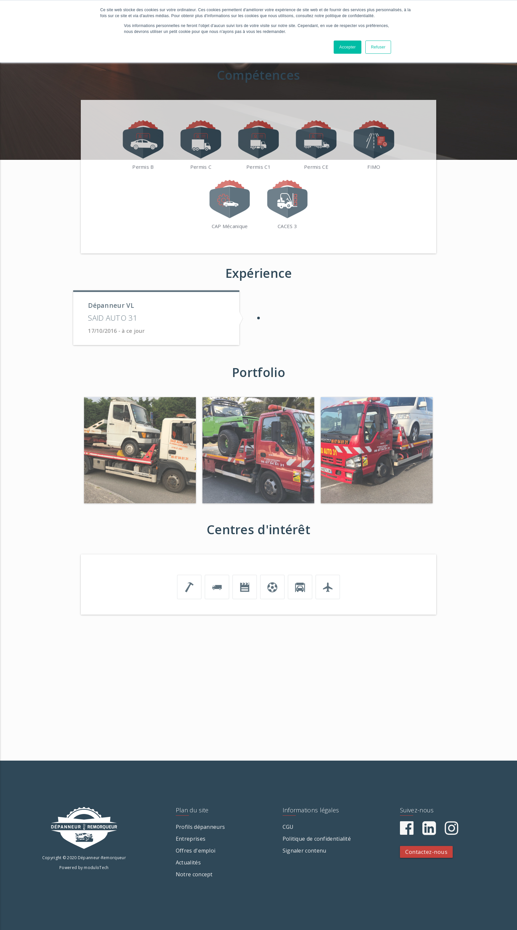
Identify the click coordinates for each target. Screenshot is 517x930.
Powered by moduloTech (83, 867)
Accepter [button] (347, 47)
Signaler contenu (304, 850)
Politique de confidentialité (317, 838)
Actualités (188, 862)
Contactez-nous (426, 852)
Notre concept (194, 874)
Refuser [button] (378, 47)
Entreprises (190, 838)
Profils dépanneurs (200, 826)
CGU (288, 826)
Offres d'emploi (196, 850)
